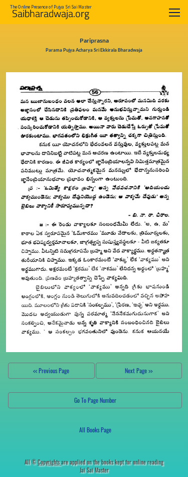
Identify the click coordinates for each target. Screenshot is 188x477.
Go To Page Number (95, 400)
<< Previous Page (51, 370)
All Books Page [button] (95, 429)
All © (43, 462)
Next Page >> (138, 370)
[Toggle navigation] (174, 12)
